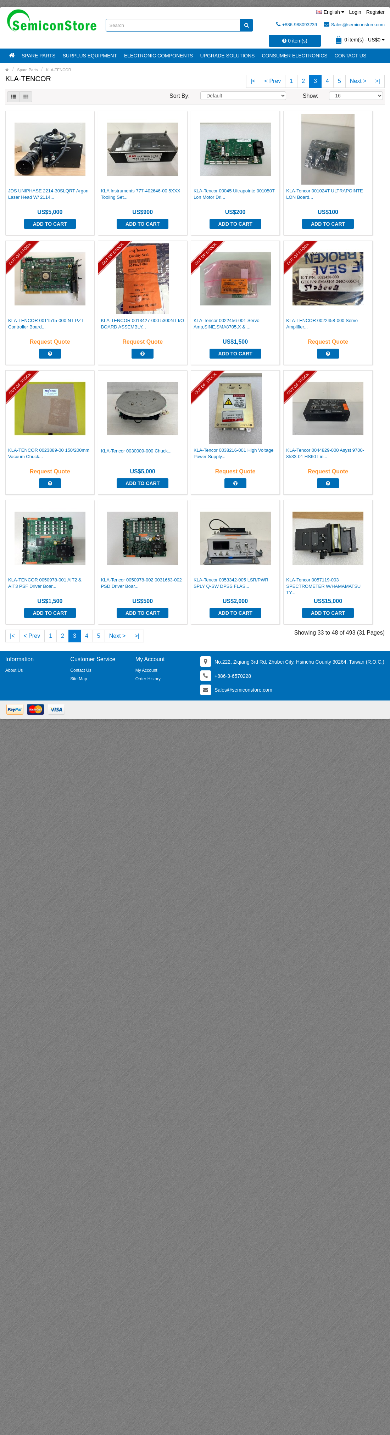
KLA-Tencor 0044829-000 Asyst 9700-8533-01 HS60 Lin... (325, 453)
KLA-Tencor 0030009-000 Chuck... (136, 451)
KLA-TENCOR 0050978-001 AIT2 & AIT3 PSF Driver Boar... (45, 583)
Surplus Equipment (90, 55)
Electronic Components (158, 55)
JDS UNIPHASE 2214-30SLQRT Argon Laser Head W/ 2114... (48, 194)
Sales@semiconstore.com (354, 24)
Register (375, 12)
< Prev (272, 81)
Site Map (78, 678)
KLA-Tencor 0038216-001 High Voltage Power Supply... (234, 453)
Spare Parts (39, 55)
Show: (310, 96)
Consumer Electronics (294, 55)
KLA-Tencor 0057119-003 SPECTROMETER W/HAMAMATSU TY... (323, 586)
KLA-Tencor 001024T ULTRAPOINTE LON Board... (324, 194)
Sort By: (179, 96)
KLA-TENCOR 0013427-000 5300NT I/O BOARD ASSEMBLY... (142, 324)
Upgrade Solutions (227, 55)
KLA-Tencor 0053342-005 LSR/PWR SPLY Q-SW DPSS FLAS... (231, 583)
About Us (14, 670)
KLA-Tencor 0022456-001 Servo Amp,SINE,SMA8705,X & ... (227, 324)
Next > (358, 81)
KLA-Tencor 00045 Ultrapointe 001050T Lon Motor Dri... (234, 194)
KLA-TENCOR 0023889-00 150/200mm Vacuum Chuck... (48, 453)
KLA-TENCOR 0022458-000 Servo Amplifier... (322, 324)
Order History (148, 678)
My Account (146, 670)
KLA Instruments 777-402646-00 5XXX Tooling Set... (140, 194)
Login (355, 12)
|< (253, 81)
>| (377, 81)
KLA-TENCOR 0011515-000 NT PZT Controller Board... (46, 324)
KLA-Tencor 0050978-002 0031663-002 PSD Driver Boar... (141, 583)
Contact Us (351, 55)
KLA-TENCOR (58, 70)
